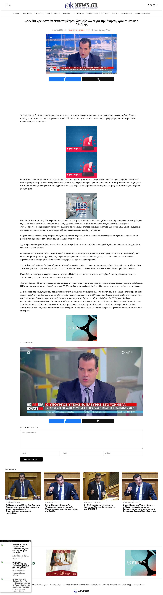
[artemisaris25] (22, 557)
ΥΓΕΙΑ (88, 30)
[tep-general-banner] (81, 139)
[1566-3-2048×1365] (81, 206)
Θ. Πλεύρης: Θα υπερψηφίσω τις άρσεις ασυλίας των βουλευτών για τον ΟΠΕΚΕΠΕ (99, 501)
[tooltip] (148, 5)
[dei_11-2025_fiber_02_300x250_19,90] (81, 328)
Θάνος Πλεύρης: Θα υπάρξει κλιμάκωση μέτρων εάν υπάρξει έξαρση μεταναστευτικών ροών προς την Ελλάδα (61, 502)
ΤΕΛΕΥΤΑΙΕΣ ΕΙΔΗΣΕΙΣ (76, 30)
